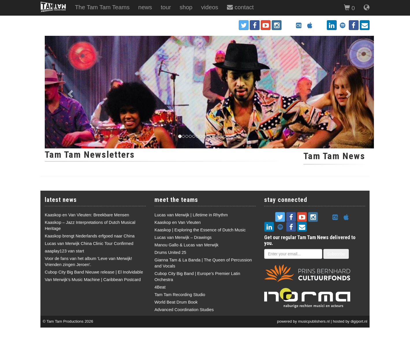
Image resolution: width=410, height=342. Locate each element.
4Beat (159, 287)
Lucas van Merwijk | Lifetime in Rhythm (191, 215)
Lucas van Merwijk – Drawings (183, 237)
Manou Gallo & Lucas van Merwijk (186, 245)
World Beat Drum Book (176, 302)
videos (209, 7)
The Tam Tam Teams (102, 7)
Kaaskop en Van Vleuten (177, 222)
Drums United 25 (170, 252)
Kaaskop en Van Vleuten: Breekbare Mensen (87, 215)
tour (166, 7)
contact (240, 7)
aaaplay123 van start (64, 251)
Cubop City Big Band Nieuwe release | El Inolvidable (94, 272)
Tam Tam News (334, 155)
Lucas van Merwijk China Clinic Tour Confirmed (89, 243)
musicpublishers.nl (314, 321)
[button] (69, 92)
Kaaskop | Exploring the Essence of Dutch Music (200, 230)
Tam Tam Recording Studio (179, 294)
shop (186, 7)
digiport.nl (359, 321)
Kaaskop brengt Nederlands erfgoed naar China (90, 236)
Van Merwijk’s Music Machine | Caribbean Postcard (93, 279)
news (145, 7)
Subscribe (336, 254)
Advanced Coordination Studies (184, 309)
